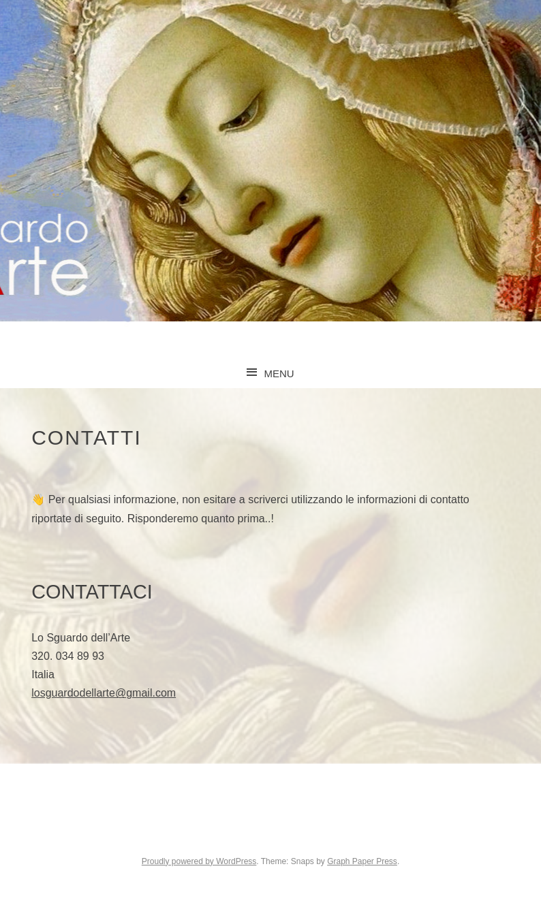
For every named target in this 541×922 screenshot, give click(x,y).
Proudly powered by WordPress (199, 861)
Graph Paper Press (362, 861)
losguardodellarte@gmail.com (103, 693)
